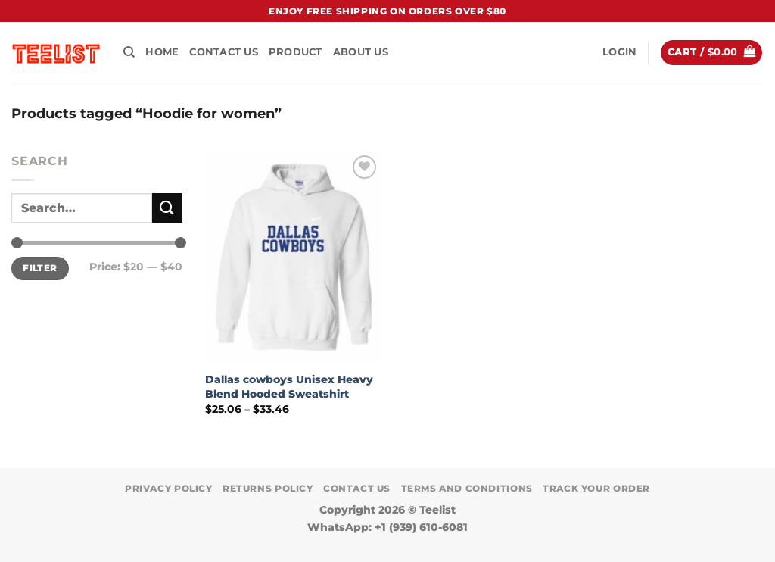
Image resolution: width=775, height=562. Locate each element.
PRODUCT (295, 52)
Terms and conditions (467, 488)
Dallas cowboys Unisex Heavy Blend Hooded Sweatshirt (289, 387)
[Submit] (167, 208)
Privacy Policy (169, 488)
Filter (40, 267)
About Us (360, 52)
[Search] (129, 52)
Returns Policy (268, 488)
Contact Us (223, 52)
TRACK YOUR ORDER (596, 488)
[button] (619, 52)
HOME (162, 52)
